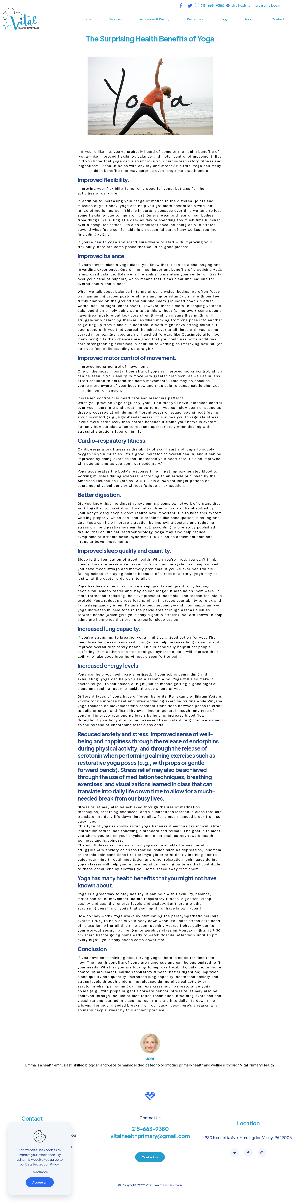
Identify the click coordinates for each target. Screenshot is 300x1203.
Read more (40, 1172)
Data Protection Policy (42, 1164)
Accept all (39, 1182)
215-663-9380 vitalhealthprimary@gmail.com (150, 1132)
